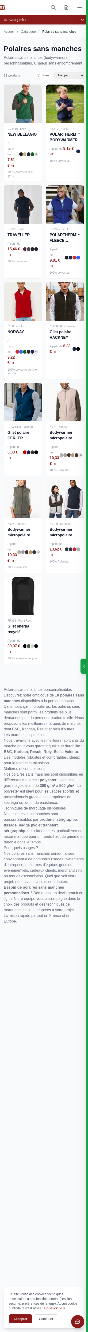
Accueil (9, 31)
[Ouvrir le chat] (77, 1321)
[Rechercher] (53, 7)
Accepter (20, 1319)
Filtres (43, 75)
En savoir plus (54, 1308)
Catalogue (28, 31)
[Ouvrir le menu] (79, 7)
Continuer (46, 1319)
